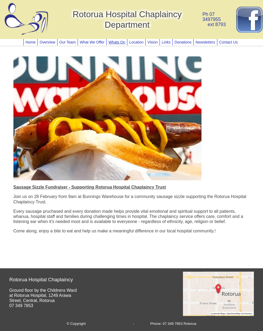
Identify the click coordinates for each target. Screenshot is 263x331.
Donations (183, 42)
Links (166, 42)
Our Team (67, 42)
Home (30, 42)
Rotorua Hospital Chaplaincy (109, 324)
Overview (47, 42)
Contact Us (228, 42)
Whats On (117, 42)
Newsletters (205, 42)
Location (136, 42)
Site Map (142, 324)
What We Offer (92, 42)
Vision (152, 42)
